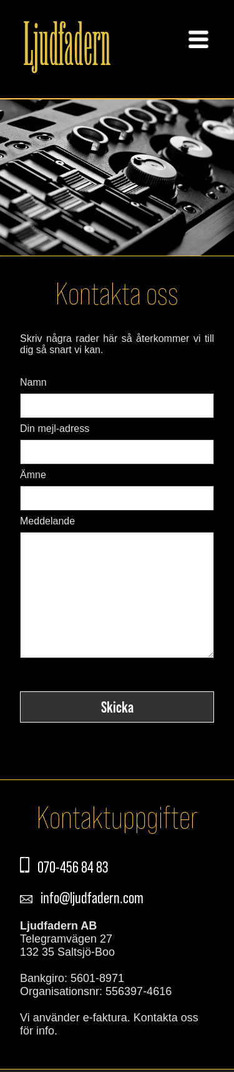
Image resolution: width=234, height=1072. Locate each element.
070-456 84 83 (70, 892)
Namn (33, 382)
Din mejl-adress (54, 428)
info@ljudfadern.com (90, 922)
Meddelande (47, 521)
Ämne (33, 474)
